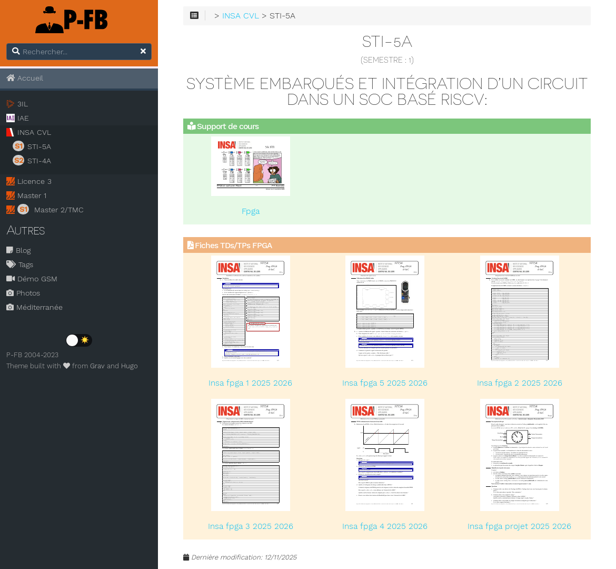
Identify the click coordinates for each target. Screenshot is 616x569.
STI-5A (32, 146)
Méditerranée (34, 307)
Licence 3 (34, 181)
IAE (23, 118)
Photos (23, 293)
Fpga (251, 211)
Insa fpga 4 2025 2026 (385, 526)
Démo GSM (31, 278)
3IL (22, 104)
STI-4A (32, 160)
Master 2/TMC (50, 209)
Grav (97, 366)
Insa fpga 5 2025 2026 (385, 383)
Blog (18, 250)
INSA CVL (34, 132)
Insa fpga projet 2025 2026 (519, 526)
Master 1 (31, 195)
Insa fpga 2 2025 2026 (519, 383)
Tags (19, 264)
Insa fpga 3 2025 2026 (250, 526)
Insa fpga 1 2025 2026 (250, 383)
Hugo (129, 366)
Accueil (24, 78)
